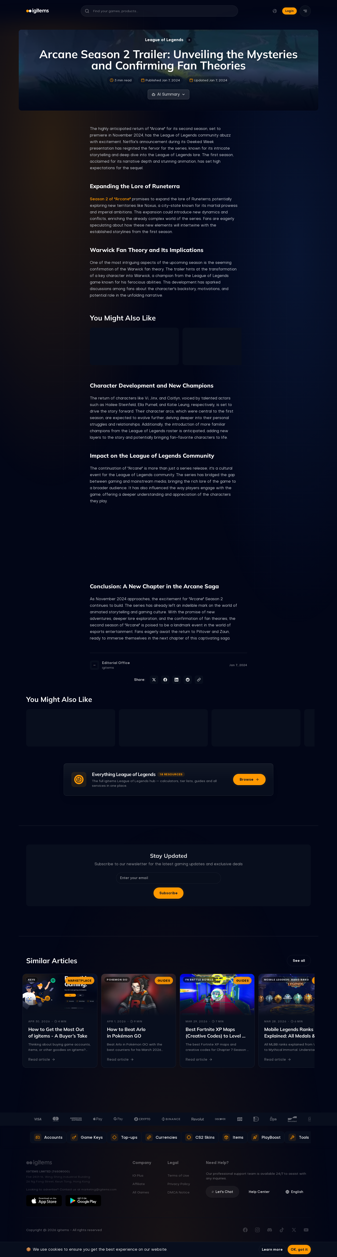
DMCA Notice (179, 1192)
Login (289, 11)
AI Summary (168, 94)
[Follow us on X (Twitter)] (294, 1230)
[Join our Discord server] (269, 1230)
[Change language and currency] (274, 11)
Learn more (272, 1249)
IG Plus (137, 1175)
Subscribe (168, 893)
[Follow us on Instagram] (257, 1230)
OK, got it (299, 1249)
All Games (140, 1192)
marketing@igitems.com (99, 1189)
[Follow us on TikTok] (281, 1230)
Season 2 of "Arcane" (110, 198)
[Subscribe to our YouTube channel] (306, 1230)
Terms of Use (178, 1175)
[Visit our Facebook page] (245, 1230)
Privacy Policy (179, 1184)
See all (299, 960)
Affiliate (138, 1184)
